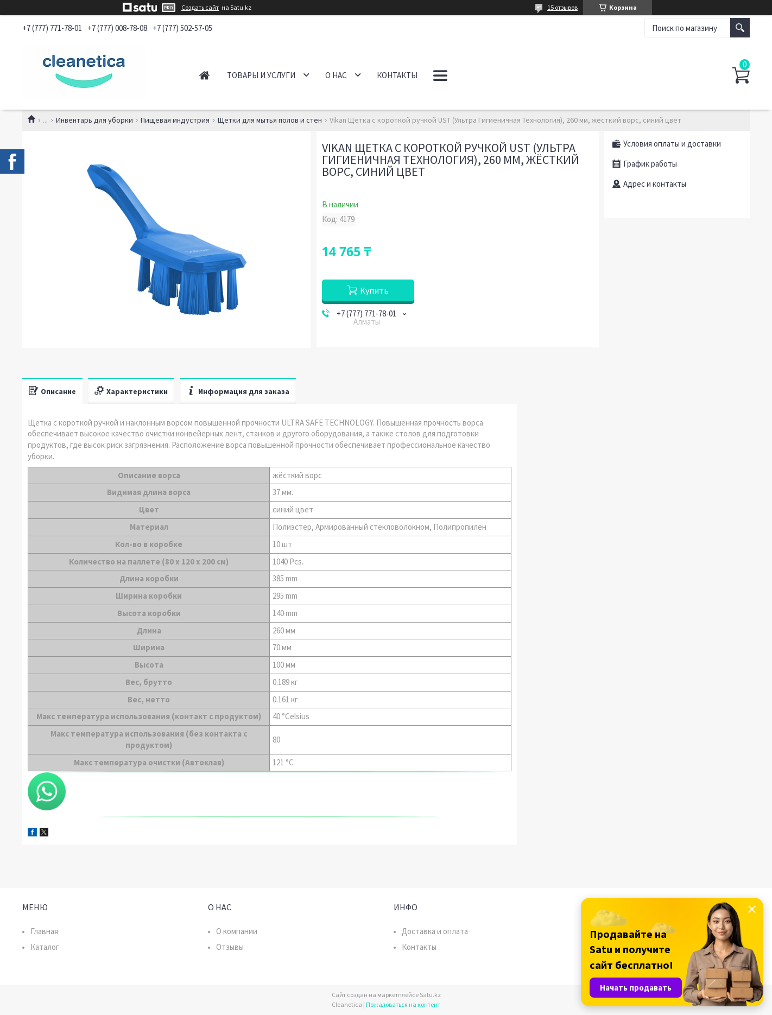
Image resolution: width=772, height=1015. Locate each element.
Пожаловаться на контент (403, 1004)
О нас (336, 75)
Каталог (44, 947)
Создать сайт (200, 7)
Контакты (397, 75)
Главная (204, 75)
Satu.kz (430, 995)
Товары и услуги (261, 75)
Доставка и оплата (435, 931)
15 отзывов (562, 7)
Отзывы (230, 947)
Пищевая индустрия (175, 120)
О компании (236, 931)
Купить (374, 290)
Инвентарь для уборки (94, 120)
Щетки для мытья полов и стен (270, 120)
